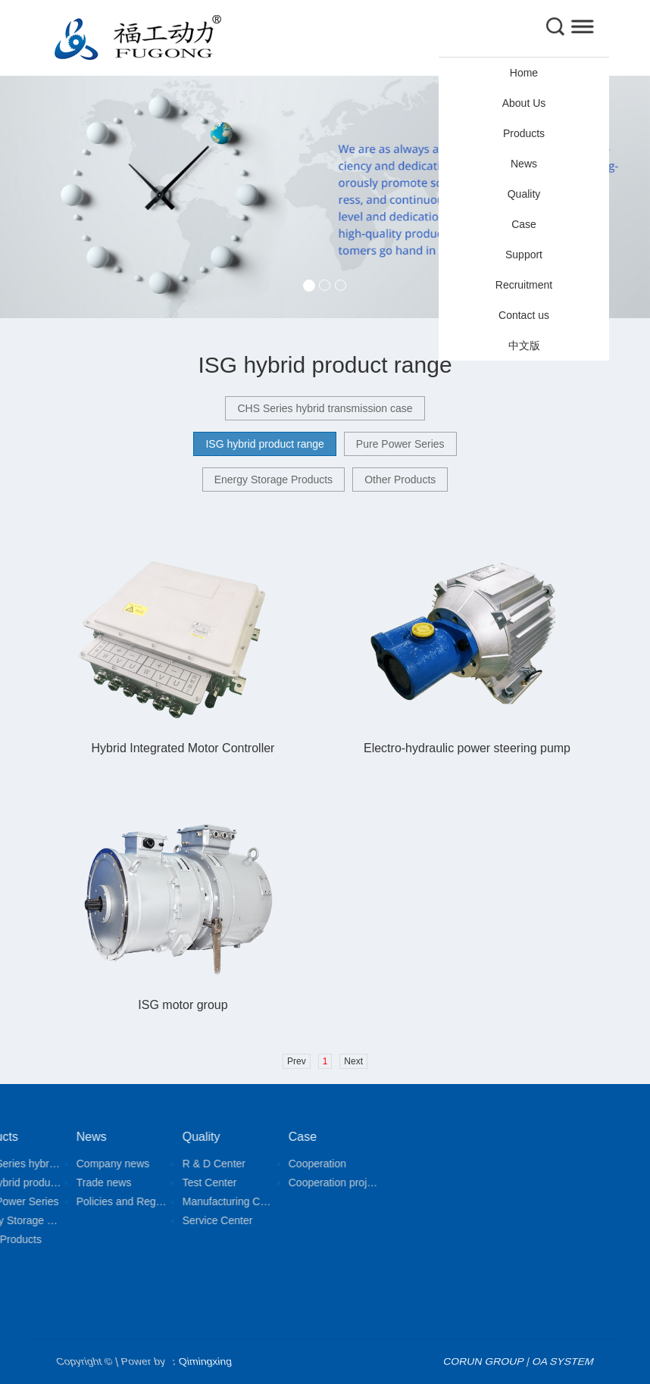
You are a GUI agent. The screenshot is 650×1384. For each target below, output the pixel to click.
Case (523, 224)
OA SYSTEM (563, 1361)
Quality (524, 194)
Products (524, 133)
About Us (524, 103)
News (524, 164)
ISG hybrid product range (264, 444)
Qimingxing (205, 1361)
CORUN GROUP (484, 1361)
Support (523, 254)
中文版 (524, 345)
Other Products (400, 479)
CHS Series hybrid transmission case (324, 408)
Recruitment (523, 285)
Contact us (523, 315)
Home (524, 73)
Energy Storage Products (273, 479)
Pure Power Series (400, 444)
